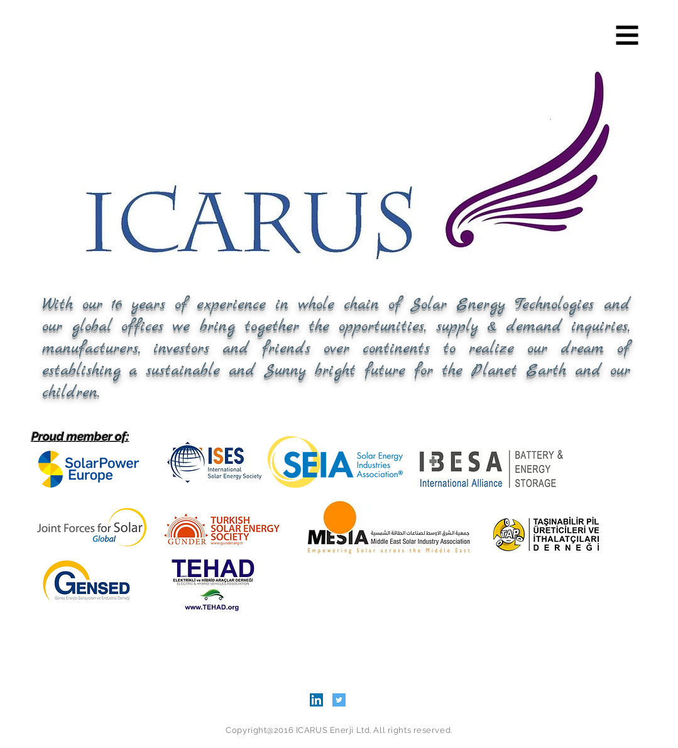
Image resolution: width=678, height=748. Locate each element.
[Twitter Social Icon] (339, 700)
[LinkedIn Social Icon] (316, 700)
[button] (627, 35)
